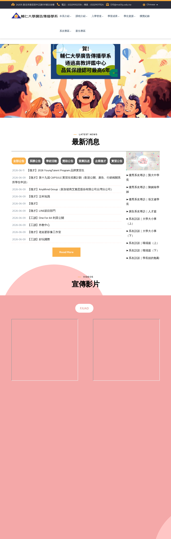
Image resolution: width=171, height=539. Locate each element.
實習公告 (116, 161)
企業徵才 (100, 161)
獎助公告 (67, 161)
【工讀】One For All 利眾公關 (46, 218)
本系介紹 (65, 16)
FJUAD (84, 308)
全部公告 (18, 161)
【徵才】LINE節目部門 (42, 211)
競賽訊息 (84, 161)
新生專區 (80, 30)
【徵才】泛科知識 (39, 196)
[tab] (19, 161)
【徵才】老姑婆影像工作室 (44, 232)
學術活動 (51, 161)
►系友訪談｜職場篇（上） (142, 243)
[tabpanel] (66, 215)
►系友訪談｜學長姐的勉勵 (142, 258)
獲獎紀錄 (145, 16)
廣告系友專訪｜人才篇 (143, 211)
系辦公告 (35, 161)
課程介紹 (81, 16)
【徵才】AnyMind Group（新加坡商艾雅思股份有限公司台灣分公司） (70, 189)
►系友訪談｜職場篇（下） (142, 250)
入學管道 (97, 16)
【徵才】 (33, 204)
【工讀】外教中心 (39, 225)
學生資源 (129, 16)
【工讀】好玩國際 (39, 239)
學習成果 (113, 16)
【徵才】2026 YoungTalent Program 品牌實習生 (55, 170)
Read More (66, 252)
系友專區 (65, 31)
